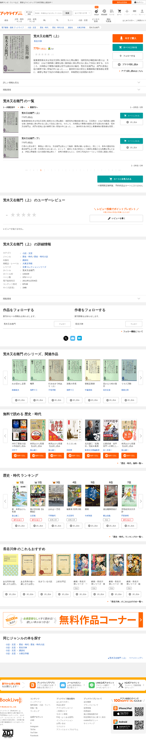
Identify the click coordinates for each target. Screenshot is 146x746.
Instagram (34, 726)
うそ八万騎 (126, 384)
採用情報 (87, 708)
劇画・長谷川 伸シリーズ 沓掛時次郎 (98, 584)
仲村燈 (69, 450)
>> (119, 170)
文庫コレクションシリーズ (34, 267)
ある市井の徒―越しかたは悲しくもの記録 (28, 584)
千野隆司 (52, 516)
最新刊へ (34, 107)
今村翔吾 (88, 516)
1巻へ (22, 107)
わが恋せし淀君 (19, 384)
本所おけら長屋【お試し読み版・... (37, 446)
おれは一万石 (54, 509)
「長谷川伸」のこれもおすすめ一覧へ (126, 601)
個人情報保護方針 (91, 714)
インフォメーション (64, 720)
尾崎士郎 (125, 390)
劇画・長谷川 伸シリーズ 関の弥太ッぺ (116, 584)
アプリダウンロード (64, 708)
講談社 (25, 260)
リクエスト (61, 726)
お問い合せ (61, 723)
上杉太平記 (61, 581)
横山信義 (106, 516)
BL (44, 20)
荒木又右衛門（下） (31, 138)
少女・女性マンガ (31, 20)
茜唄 (87, 509)
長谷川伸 (38, 41)
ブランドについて (91, 705)
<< (26, 170)
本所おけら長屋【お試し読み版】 (128, 446)
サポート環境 (61, 714)
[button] (20, 400)
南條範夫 (15, 390)
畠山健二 (33, 450)
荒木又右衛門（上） (31, 113)
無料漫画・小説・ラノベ (40, 705)
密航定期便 (90, 384)
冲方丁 (14, 450)
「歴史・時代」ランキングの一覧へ (127, 537)
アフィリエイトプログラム (67, 729)
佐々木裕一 (107, 450)
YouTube (33, 733)
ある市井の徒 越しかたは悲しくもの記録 (10, 584)
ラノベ (70, 20)
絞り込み (29, 13)
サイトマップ (89, 723)
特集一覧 (34, 708)
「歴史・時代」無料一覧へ (131, 463)
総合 (6, 20)
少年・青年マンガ (19, 20)
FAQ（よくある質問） (65, 717)
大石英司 (70, 516)
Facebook (34, 736)
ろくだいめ (71, 443)
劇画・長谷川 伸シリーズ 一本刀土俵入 (80, 584)
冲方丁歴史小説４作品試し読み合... (19, 446)
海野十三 (33, 390)
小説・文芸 (83, 20)
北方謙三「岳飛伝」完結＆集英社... (92, 446)
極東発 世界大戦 (74, 509)
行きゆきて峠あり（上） (55, 385)
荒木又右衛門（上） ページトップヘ (125, 658)
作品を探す (61, 705)
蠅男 (32, 384)
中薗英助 (88, 390)
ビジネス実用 (95, 20)
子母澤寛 (52, 390)
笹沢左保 (106, 390)
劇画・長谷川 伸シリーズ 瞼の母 (133, 584)
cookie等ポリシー (91, 720)
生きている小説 (45, 581)
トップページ (35, 702)
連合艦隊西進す (110, 509)
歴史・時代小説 (41, 256)
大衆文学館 (27, 263)
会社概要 (87, 702)
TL (57, 20)
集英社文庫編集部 (92, 450)
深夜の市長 (71, 384)
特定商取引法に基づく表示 (95, 717)
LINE (32, 720)
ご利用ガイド (141, 20)
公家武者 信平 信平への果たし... (111, 444)
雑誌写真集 (108, 20)
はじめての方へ (128, 20)
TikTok (32, 729)
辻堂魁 (33, 516)
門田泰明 (125, 516)
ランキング (34, 711)
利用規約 (87, 711)
